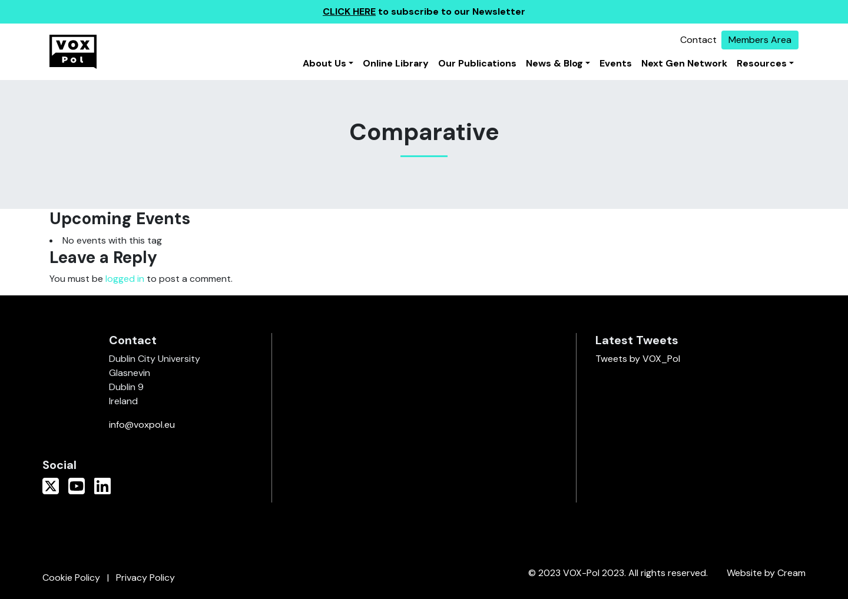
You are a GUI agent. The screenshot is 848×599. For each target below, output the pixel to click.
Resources (762, 63)
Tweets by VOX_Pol (637, 358)
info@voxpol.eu (142, 424)
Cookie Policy (71, 577)
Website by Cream (766, 573)
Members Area (759, 40)
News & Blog (554, 63)
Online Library (396, 63)
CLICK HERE (349, 11)
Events (615, 63)
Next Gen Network (684, 63)
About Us (324, 63)
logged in (124, 278)
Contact (698, 40)
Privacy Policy (145, 577)
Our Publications (477, 63)
